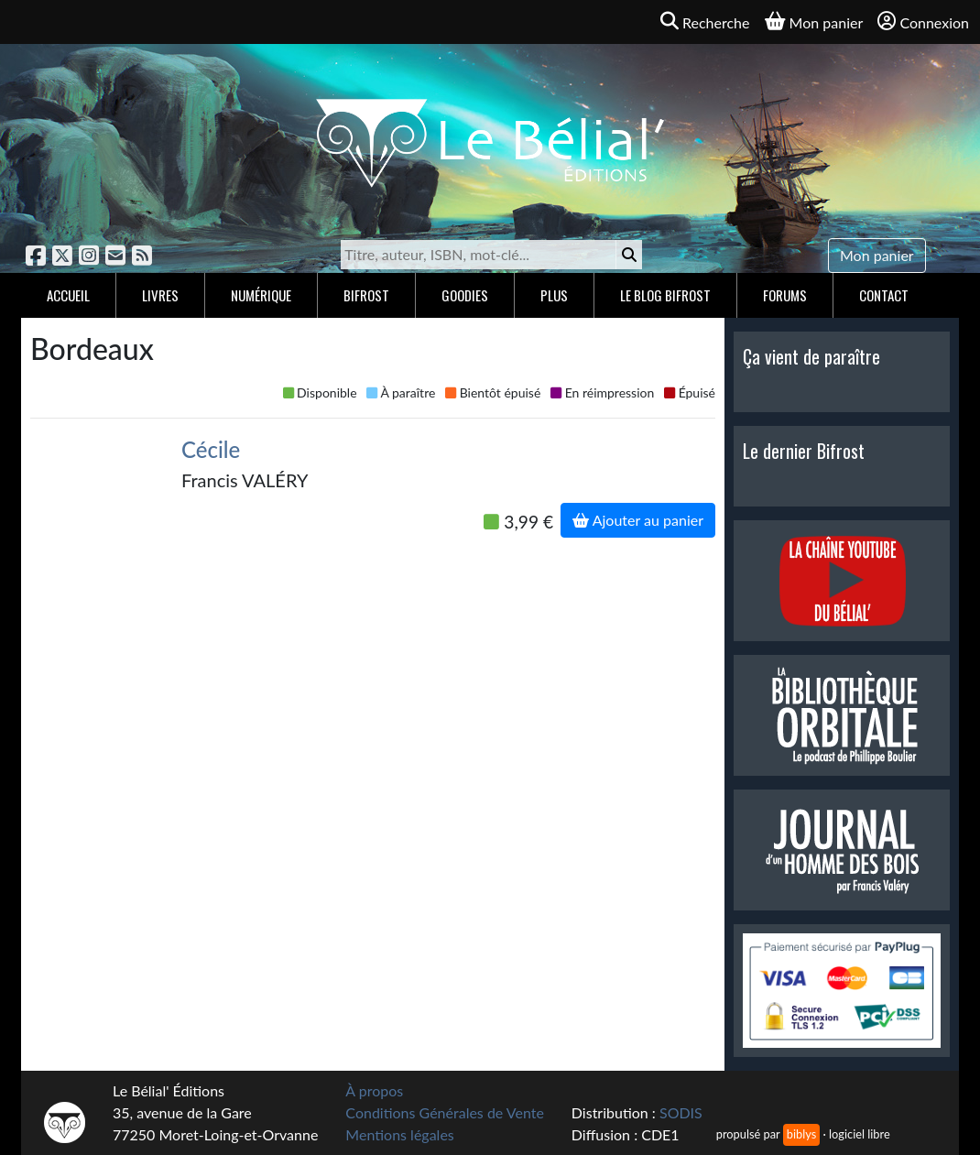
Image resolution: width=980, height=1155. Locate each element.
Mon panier (877, 255)
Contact (884, 295)
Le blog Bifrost (665, 295)
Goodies (464, 295)
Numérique (261, 295)
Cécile (210, 449)
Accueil (68, 295)
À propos (374, 1090)
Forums (785, 295)
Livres (160, 295)
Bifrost (366, 295)
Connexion (923, 21)
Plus (554, 295)
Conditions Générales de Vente (444, 1112)
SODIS (680, 1112)
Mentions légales (399, 1134)
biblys (801, 1134)
